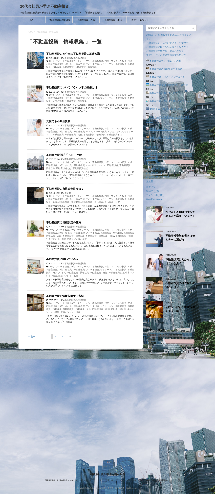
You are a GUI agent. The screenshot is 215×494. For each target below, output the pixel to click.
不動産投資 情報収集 (76, 101)
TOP (32, 20)
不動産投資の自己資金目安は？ (65, 188)
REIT (88, 165)
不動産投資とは (114, 134)
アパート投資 (92, 64)
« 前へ (32, 336)
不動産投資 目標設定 (73, 235)
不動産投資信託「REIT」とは (64, 155)
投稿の (152, 191)
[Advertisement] (171, 394)
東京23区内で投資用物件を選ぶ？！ (168, 109)
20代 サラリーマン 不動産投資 (86, 61)
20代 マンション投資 (115, 61)
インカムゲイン (115, 131)
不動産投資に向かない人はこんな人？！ (167, 47)
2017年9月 (151, 151)
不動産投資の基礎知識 (59, 20)
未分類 (67, 193)
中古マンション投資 (56, 238)
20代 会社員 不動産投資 (71, 64)
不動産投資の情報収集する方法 (65, 296)
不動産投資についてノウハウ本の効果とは (71, 87)
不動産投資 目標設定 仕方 (100, 235)
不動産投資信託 (80, 168)
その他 (149, 165)
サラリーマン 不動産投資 (113, 64)
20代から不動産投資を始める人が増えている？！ (180, 214)
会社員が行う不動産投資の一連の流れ (169, 137)
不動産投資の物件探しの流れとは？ (165, 51)
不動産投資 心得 (73, 134)
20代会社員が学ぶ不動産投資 (44, 6)
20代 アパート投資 (59, 61)
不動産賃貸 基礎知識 (86, 67)
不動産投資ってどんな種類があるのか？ (170, 101)
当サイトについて (140, 20)
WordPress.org (154, 199)
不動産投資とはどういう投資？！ (167, 77)
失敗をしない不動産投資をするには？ (166, 55)
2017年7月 (151, 159)
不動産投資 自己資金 (92, 202)
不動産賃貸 (68, 67)
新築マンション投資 (77, 238)
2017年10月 (152, 147)
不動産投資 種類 (124, 235)
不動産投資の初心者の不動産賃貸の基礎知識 (73, 53)
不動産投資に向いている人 (62, 259)
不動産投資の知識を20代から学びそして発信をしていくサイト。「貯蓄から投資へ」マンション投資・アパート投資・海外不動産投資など (107, 480)
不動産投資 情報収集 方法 (77, 309)
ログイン (151, 187)
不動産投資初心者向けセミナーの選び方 (167, 43)
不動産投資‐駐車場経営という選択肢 (168, 85)
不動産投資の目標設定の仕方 (63, 222)
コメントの (154, 195)
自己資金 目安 (112, 202)
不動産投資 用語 (113, 20)
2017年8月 (151, 155)
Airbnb (89, 131)
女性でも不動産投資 (58, 121)
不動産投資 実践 (86, 20)
